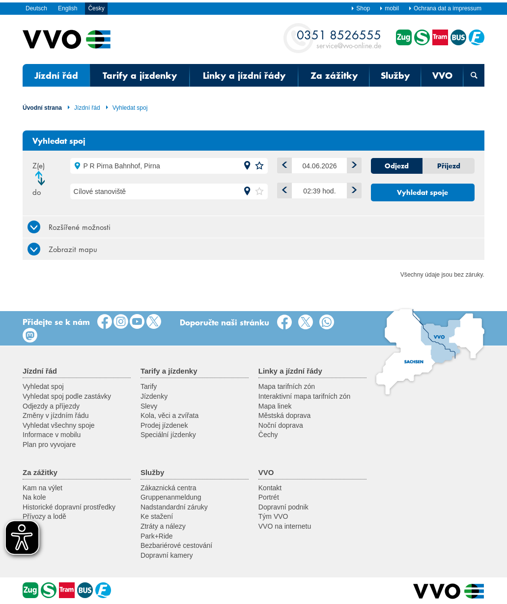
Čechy (268, 435)
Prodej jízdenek (164, 425)
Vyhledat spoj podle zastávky (67, 396)
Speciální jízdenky (168, 435)
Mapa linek (275, 406)
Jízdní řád (56, 75)
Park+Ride (157, 536)
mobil (389, 8)
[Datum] (319, 165)
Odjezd (397, 166)
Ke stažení (157, 516)
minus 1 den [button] (282, 164)
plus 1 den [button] (352, 164)
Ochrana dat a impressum (444, 8)
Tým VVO (273, 516)
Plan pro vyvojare (49, 444)
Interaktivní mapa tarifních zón (304, 396)
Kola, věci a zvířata (169, 415)
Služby (395, 75)
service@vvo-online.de (339, 38)
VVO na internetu (284, 526)
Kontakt (270, 488)
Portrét (268, 497)
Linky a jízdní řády (244, 75)
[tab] (253, 227)
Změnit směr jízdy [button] (42, 178)
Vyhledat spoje (422, 192)
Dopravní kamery (167, 555)
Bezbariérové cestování (176, 545)
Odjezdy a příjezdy (51, 406)
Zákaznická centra (169, 488)
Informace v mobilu (52, 435)
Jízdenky (154, 396)
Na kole (34, 497)
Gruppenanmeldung (171, 497)
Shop (360, 8)
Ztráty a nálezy (163, 526)
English (67, 8)
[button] (247, 166)
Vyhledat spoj (126, 107)
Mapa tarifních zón (286, 386)
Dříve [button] (282, 189)
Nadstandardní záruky (174, 507)
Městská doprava (284, 415)
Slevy (149, 406)
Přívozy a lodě (44, 516)
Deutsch (36, 8)
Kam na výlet (42, 488)
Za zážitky (334, 75)
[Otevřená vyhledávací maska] (473, 75)
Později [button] (352, 189)
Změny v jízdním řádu (56, 415)
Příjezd (448, 166)
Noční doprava (280, 425)
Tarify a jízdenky (140, 75)
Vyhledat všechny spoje (59, 425)
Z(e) (38, 165)
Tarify (149, 386)
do (36, 192)
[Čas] (319, 190)
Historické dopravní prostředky (69, 507)
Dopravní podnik (283, 507)
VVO (442, 75)
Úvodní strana (42, 107)
